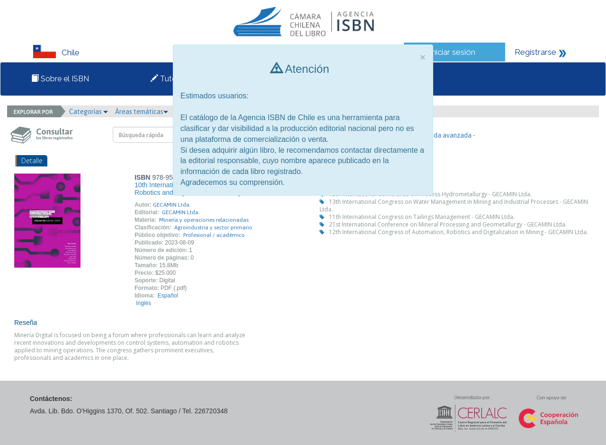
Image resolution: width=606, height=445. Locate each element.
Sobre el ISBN (60, 78)
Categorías (88, 111)
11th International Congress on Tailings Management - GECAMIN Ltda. (422, 217)
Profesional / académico (214, 235)
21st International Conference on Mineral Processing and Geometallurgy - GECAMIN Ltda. (448, 224)
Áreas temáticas (141, 111)
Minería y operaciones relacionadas (204, 220)
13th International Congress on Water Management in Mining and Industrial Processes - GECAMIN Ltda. (454, 205)
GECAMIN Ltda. (172, 204)
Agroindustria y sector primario (213, 227)
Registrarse (535, 52)
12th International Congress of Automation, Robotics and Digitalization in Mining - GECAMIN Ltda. (458, 232)
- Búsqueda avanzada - (442, 135)
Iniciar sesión (452, 52)
